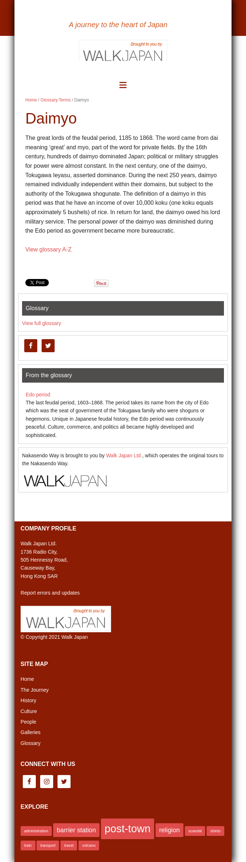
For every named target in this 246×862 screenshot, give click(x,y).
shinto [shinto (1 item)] (215, 831)
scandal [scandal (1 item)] (195, 831)
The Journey (35, 690)
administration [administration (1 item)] (36, 831)
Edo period (38, 394)
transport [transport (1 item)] (47, 845)
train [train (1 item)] (28, 845)
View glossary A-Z (48, 249)
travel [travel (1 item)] (68, 845)
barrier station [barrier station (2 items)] (76, 830)
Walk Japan (75, 637)
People (29, 722)
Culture (29, 711)
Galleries (31, 732)
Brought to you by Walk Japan (123, 50)
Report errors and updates (50, 593)
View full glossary (41, 323)
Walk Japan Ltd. (124, 455)
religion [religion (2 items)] (169, 830)
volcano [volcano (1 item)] (89, 845)
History (29, 700)
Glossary (31, 743)
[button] (123, 85)
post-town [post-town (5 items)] (127, 828)
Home (27, 679)
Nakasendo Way (123, 11)
